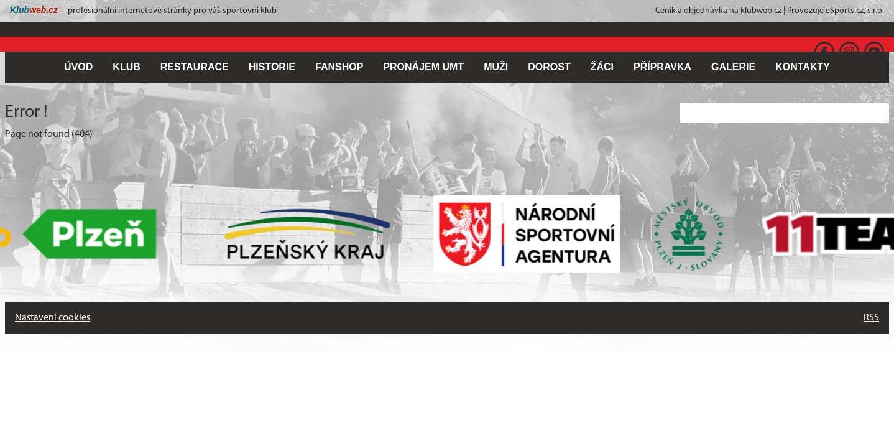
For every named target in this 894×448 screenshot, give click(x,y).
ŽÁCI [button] (602, 67)
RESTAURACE (194, 67)
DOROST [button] (549, 67)
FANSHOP (339, 67)
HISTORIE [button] (272, 67)
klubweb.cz (760, 11)
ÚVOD (78, 67)
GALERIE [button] (733, 67)
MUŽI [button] (496, 67)
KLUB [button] (126, 67)
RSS (871, 318)
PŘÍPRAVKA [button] (662, 67)
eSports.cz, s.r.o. (855, 11)
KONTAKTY (802, 67)
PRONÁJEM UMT (423, 67)
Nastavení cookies (52, 318)
